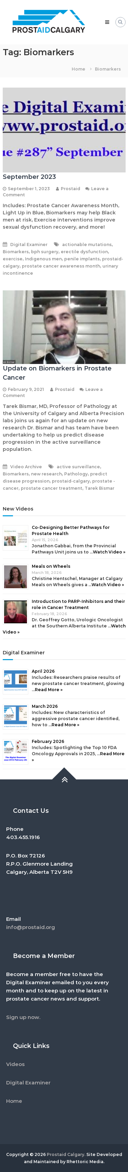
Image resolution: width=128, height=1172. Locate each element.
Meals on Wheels (51, 566)
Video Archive (26, 466)
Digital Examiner (28, 244)
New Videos (18, 509)
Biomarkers (16, 251)
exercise (13, 258)
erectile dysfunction (84, 251)
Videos (15, 1064)
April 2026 (43, 671)
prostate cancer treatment (51, 488)
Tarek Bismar (99, 488)
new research (46, 473)
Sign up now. (23, 1017)
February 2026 (48, 741)
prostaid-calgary (71, 481)
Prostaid (70, 188)
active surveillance (78, 466)
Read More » (48, 689)
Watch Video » (109, 551)
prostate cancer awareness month (61, 266)
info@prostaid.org (30, 927)
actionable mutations (87, 244)
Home (14, 1101)
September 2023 (29, 177)
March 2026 (45, 706)
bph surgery (44, 251)
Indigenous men (43, 258)
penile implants (82, 258)
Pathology (76, 473)
